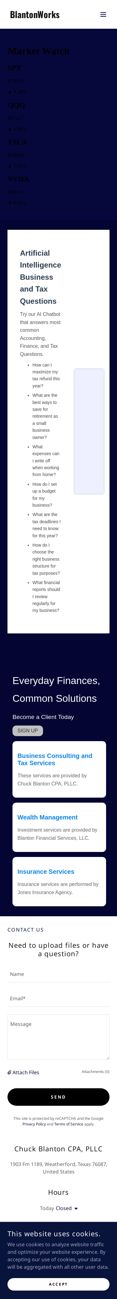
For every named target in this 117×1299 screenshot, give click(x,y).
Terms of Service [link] (68, 1124)
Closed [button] (64, 1208)
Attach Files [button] (25, 1072)
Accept (58, 1284)
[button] (103, 14)
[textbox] (58, 974)
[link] (34, 16)
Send (58, 1097)
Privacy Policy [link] (34, 1124)
